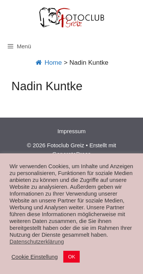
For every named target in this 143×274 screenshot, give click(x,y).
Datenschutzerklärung (37, 242)
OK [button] (71, 257)
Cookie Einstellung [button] (34, 257)
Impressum (71, 131)
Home (48, 62)
